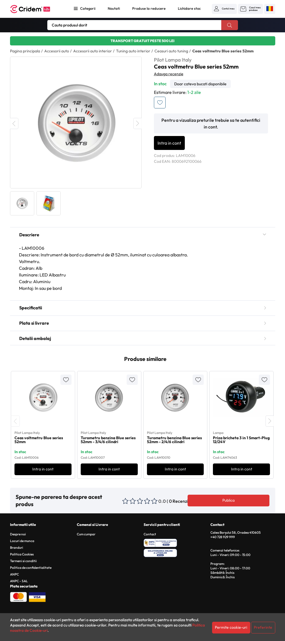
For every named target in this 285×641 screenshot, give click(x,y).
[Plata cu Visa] (37, 596)
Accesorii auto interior (92, 51)
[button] (224, 8)
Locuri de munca (22, 541)
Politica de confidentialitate (30, 567)
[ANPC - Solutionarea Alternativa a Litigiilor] (176, 542)
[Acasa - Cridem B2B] (36, 9)
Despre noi (18, 534)
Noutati (114, 8)
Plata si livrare (142, 323)
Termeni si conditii (23, 561)
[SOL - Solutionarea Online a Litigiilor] (176, 552)
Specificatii (142, 307)
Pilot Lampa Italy (172, 60)
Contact (150, 534)
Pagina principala (25, 51)
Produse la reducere (149, 8)
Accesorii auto (56, 51)
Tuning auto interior (133, 51)
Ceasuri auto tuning (171, 51)
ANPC (14, 574)
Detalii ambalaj (142, 338)
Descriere (142, 234)
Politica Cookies (22, 554)
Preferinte (263, 627)
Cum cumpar (86, 534)
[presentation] (15, 421)
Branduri (16, 547)
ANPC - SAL (19, 581)
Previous (14, 123)
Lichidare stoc (189, 8)
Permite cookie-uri (231, 627)
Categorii (87, 8)
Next (137, 123)
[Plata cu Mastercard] (18, 596)
